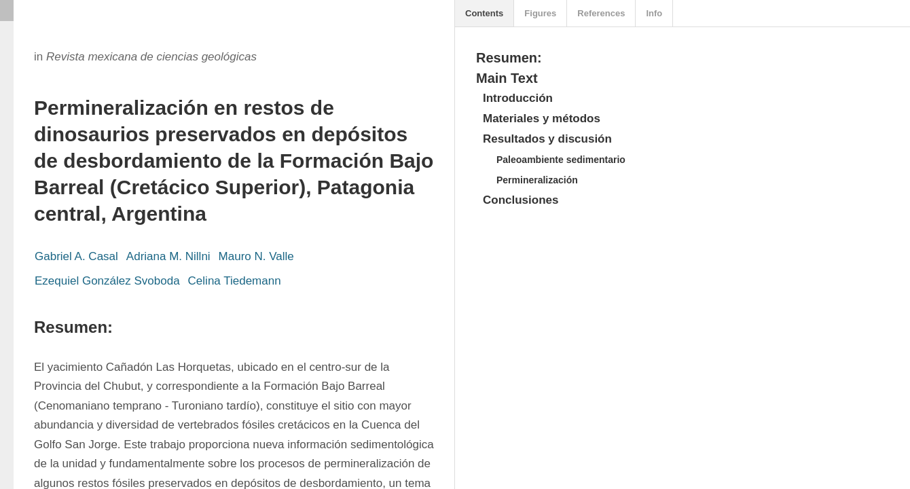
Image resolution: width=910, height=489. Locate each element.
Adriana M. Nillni (168, 256)
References (601, 13)
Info (654, 13)
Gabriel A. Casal (76, 256)
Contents (484, 13)
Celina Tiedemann (234, 280)
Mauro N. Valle (256, 256)
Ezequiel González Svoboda (107, 280)
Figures (540, 13)
